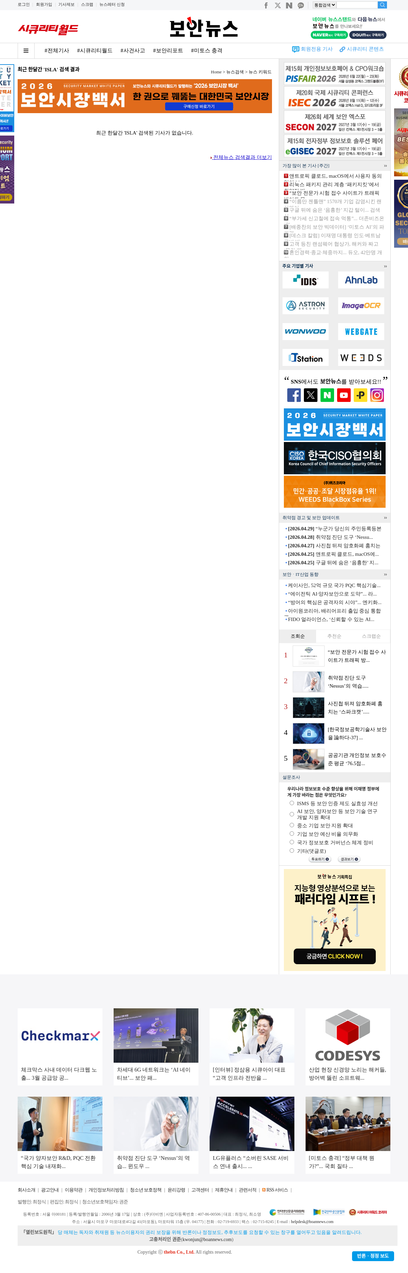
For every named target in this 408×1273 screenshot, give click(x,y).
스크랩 (87, 4)
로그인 (24, 4)
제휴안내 (224, 1189)
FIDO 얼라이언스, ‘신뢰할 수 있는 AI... (331, 619)
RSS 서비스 (277, 1189)
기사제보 (66, 4)
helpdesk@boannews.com (312, 1221)
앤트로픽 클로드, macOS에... (333, 554)
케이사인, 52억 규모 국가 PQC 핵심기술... (334, 585)
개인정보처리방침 (106, 1189)
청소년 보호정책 (146, 1189)
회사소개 (26, 1189)
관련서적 (247, 1189)
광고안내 (50, 1189)
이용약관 (73, 1189)
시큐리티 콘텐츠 (365, 49)
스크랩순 (371, 636)
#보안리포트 (168, 50)
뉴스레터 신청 (112, 4)
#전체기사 (57, 50)
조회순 (298, 636)
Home (216, 71)
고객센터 (200, 1189)
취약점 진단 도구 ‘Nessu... (330, 537)
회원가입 (44, 4)
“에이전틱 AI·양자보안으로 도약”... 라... (332, 594)
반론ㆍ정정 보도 (373, 1256)
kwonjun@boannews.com (207, 1239)
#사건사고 (133, 50)
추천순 (334, 636)
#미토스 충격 (206, 50)
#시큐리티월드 (95, 50)
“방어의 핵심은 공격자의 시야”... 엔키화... (335, 602)
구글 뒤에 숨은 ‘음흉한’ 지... (333, 562)
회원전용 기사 (317, 49)
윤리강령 (176, 1189)
